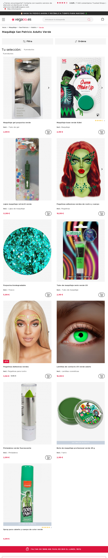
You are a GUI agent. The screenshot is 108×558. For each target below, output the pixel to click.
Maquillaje (12, 27)
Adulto (33, 27)
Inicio (4, 27)
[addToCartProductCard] (48, 132)
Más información (14, 9)
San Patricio (23, 27)
